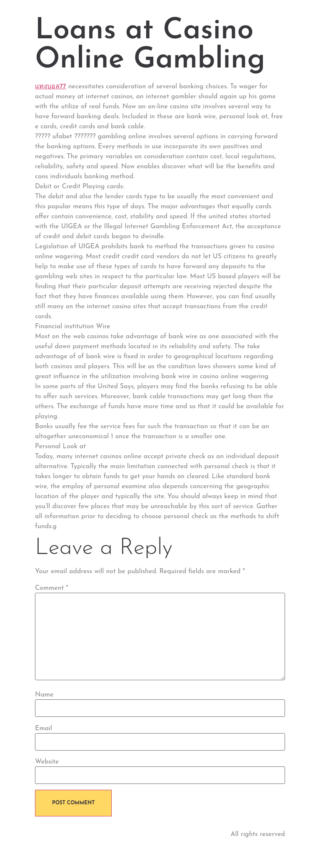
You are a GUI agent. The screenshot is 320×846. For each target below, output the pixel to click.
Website (47, 762)
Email (43, 728)
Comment (51, 588)
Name (44, 694)
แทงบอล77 (50, 86)
